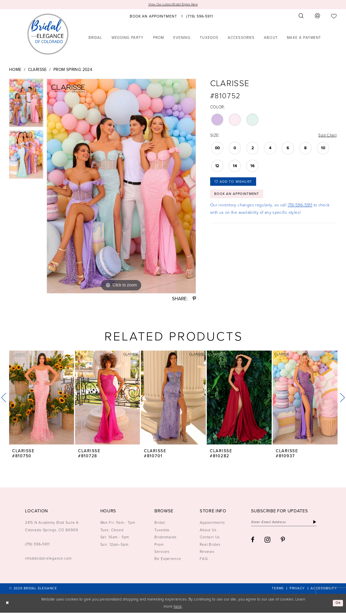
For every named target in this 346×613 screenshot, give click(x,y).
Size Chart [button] (327, 136)
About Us (208, 530)
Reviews (207, 552)
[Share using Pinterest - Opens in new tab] (194, 299)
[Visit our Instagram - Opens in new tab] (267, 540)
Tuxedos (162, 530)
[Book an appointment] (153, 16)
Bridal (159, 523)
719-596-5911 (300, 208)
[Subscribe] (319, 522)
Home (15, 70)
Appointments (212, 523)
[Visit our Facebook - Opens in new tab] (252, 541)
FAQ (204, 559)
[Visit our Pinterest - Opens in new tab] (283, 541)
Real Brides (210, 544)
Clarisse (37, 70)
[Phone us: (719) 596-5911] (200, 16)
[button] (318, 16)
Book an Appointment (238, 196)
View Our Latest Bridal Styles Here (173, 4)
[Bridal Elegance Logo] (48, 34)
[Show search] (301, 16)
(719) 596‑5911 (37, 544)
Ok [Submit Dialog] (337, 603)
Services (162, 552)
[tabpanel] (26, 105)
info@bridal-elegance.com (48, 558)
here (178, 607)
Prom (159, 544)
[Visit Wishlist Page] (334, 16)
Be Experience (167, 559)
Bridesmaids (165, 537)
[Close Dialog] (7, 603)
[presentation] (41, 398)
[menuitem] (153, 16)
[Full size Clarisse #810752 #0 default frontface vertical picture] (121, 186)
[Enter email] (286, 522)
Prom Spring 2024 (72, 70)
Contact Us (210, 537)
